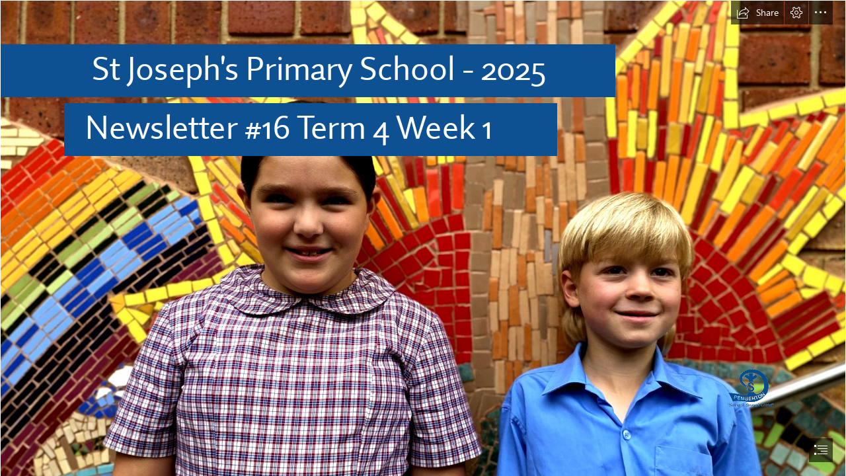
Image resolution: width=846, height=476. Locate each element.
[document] (423, 238)
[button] (757, 12)
